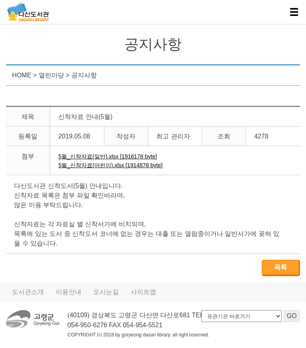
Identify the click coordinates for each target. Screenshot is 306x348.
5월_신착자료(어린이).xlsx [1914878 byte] (110, 165)
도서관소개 (28, 292)
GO (292, 315)
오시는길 (106, 292)
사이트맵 (143, 292)
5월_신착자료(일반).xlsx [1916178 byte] (107, 156)
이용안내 (68, 292)
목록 (280, 267)
